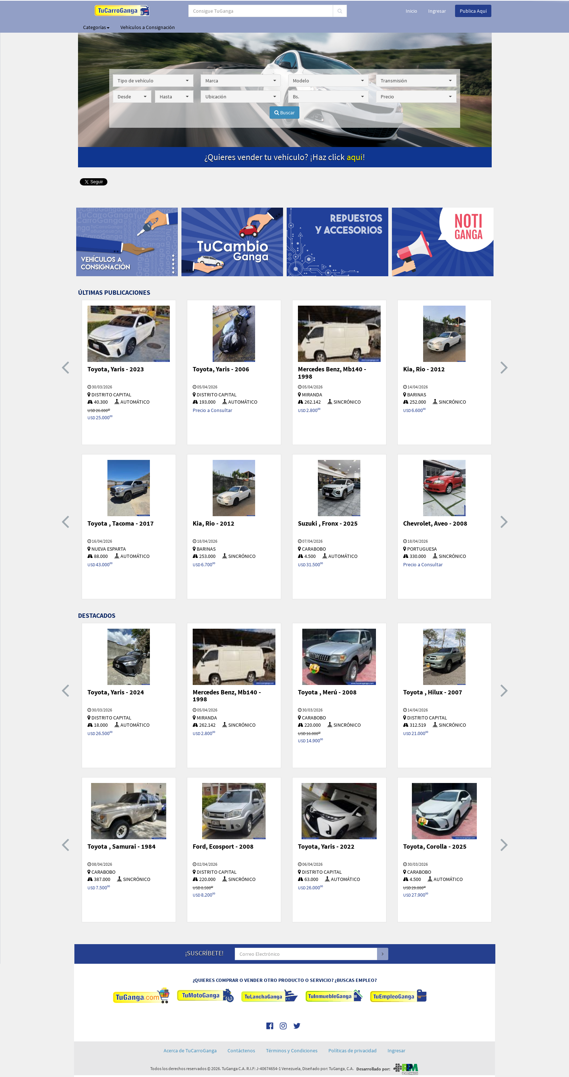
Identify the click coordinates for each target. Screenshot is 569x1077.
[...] (255, 11)
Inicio (411, 11)
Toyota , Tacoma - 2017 (120, 523)
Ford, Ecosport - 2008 (223, 846)
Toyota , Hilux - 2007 (432, 692)
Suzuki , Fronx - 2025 (328, 523)
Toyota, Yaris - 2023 (115, 369)
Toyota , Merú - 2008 (327, 692)
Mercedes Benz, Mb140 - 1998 (332, 372)
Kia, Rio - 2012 (424, 369)
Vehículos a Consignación (147, 27)
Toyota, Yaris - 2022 (326, 846)
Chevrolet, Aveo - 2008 (435, 523)
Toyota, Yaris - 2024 (115, 692)
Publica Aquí (473, 11)
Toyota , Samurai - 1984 (121, 846)
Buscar (284, 112)
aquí (355, 157)
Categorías (96, 27)
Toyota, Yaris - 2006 (221, 369)
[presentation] (65, 366)
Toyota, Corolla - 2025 (435, 846)
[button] (153, 80)
